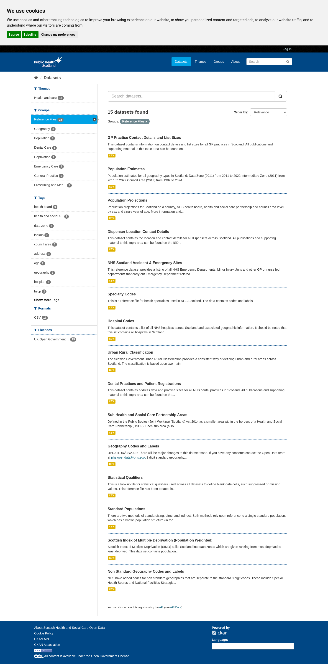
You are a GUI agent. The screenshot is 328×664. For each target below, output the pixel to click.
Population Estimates (126, 169)
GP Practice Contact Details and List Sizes (144, 138)
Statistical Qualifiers (125, 477)
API (161, 607)
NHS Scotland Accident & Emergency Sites (145, 263)
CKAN (219, 632)
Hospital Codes (121, 321)
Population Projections (127, 200)
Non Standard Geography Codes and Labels (146, 571)
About (235, 61)
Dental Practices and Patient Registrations (144, 384)
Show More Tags (46, 300)
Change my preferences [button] (58, 34)
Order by (240, 112)
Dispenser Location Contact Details (138, 232)
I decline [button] (30, 34)
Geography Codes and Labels (133, 446)
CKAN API (41, 639)
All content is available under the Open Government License (81, 656)
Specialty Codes (122, 294)
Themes (200, 61)
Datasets (181, 61)
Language (219, 640)
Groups (218, 61)
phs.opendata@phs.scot (128, 457)
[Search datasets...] (191, 96)
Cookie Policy (44, 633)
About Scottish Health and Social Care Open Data (69, 627)
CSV (111, 155)
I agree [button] (14, 34)
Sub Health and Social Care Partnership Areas (147, 415)
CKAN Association (47, 645)
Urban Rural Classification (130, 352)
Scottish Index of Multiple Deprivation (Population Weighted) (160, 540)
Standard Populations (126, 509)
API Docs (176, 607)
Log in (287, 49)
